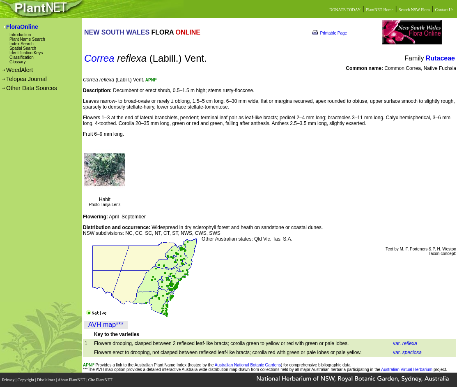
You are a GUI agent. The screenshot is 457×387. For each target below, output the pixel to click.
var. (405, 343)
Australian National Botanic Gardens (248, 365)
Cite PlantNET (100, 380)
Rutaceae (440, 58)
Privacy (9, 380)
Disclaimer (46, 380)
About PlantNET (71, 380)
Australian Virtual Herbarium (406, 369)
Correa (99, 58)
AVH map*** (106, 324)
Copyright (26, 380)
